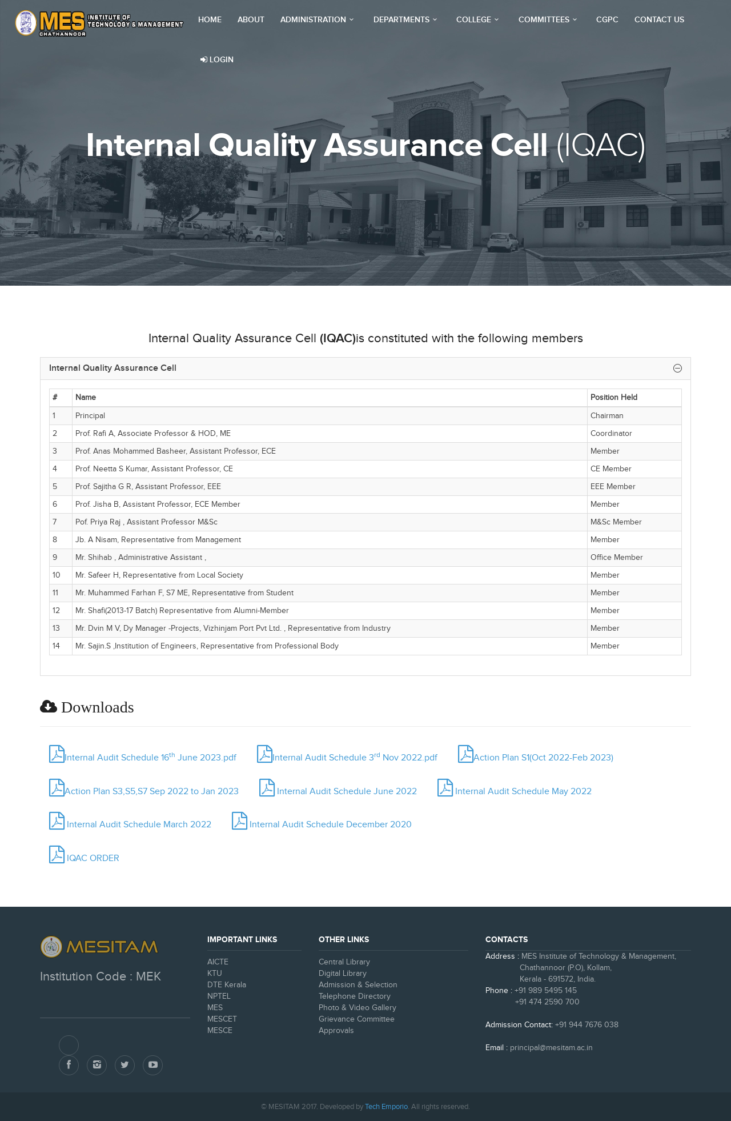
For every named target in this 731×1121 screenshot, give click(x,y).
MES (215, 1007)
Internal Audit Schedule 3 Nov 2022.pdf (347, 757)
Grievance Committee (357, 1019)
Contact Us (659, 20)
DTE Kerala (226, 985)
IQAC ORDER (84, 858)
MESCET (222, 1019)
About (251, 20)
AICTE (217, 962)
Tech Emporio (386, 1106)
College (479, 20)
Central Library (344, 962)
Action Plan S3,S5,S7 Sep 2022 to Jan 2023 (144, 791)
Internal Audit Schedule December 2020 (322, 824)
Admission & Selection (358, 985)
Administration (319, 20)
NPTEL (219, 996)
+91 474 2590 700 (532, 1002)
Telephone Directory (355, 996)
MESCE (219, 1030)
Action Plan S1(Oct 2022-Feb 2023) (535, 757)
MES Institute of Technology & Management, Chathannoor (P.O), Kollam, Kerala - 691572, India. (580, 968)
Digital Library (343, 973)
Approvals (336, 1030)
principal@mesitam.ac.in (551, 1047)
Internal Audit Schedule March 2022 (130, 824)
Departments (407, 20)
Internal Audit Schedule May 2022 (514, 791)
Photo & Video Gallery (357, 1007)
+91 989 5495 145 (546, 990)
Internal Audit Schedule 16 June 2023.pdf (142, 757)
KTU (214, 973)
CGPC (607, 20)
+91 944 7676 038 (586, 1025)
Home (210, 20)
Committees (550, 20)
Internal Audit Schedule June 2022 (338, 791)
